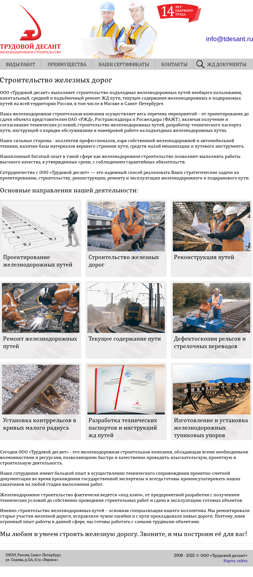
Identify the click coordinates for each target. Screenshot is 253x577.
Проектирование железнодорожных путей (37, 261)
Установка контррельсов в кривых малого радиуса (39, 424)
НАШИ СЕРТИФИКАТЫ (123, 64)
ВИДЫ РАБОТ (21, 64)
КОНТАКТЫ (174, 64)
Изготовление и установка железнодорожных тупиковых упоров (211, 428)
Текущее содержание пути (124, 338)
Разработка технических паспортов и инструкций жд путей (122, 428)
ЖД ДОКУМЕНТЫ (227, 64)
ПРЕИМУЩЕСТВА (67, 64)
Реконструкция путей (204, 257)
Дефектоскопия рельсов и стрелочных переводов (210, 342)
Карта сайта (235, 560)
